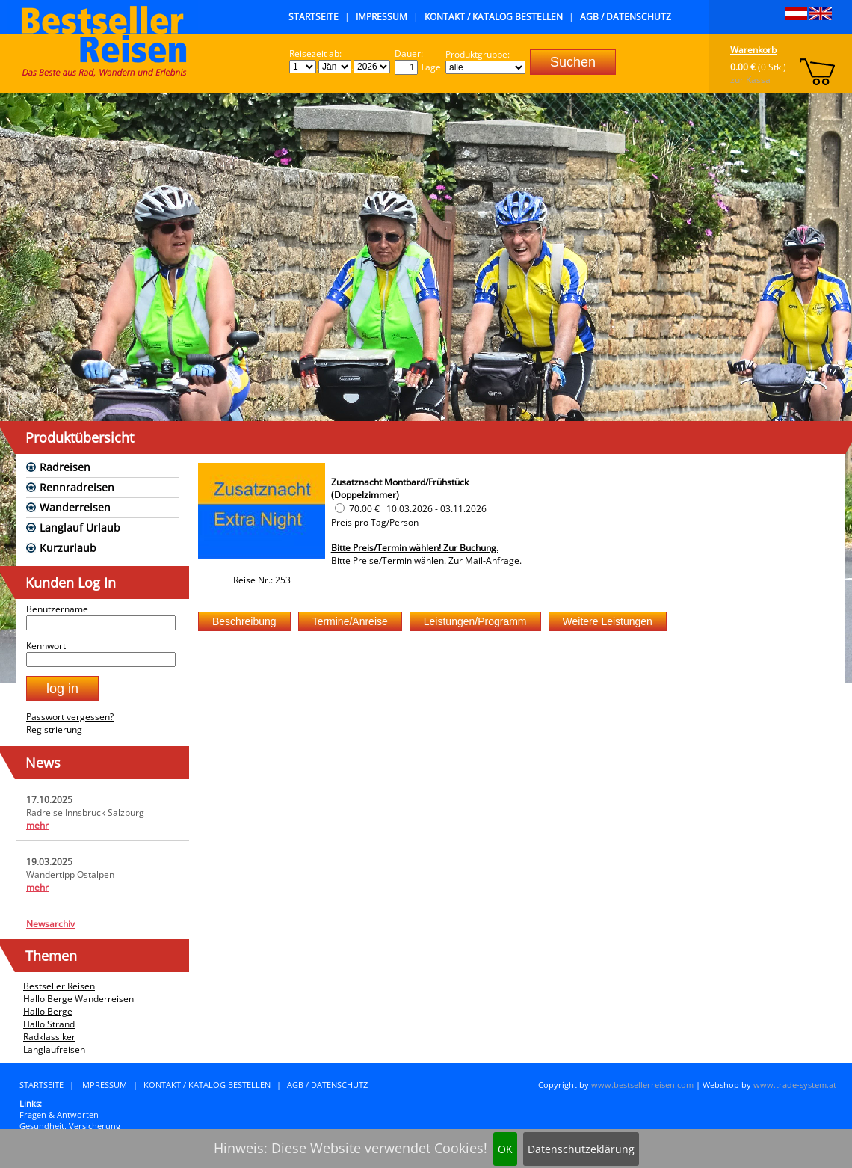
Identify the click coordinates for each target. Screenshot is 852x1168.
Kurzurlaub (68, 548)
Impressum (381, 16)
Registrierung (54, 729)
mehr (37, 825)
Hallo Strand (49, 1024)
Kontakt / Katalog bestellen (494, 16)
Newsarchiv (50, 924)
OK (505, 1149)
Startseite (313, 16)
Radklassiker (49, 1036)
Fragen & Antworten (59, 1114)
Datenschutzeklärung (581, 1149)
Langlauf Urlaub (80, 527)
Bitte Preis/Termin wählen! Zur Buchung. (414, 547)
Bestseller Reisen (59, 986)
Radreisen (65, 467)
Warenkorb (753, 49)
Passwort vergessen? (70, 716)
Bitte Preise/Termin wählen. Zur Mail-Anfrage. (426, 560)
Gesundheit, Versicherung (69, 1125)
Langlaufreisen (54, 1049)
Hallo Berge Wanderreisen (78, 998)
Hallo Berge (47, 1011)
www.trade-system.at (794, 1084)
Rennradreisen (77, 487)
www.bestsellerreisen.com (643, 1084)
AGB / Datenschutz (625, 16)
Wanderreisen (75, 507)
